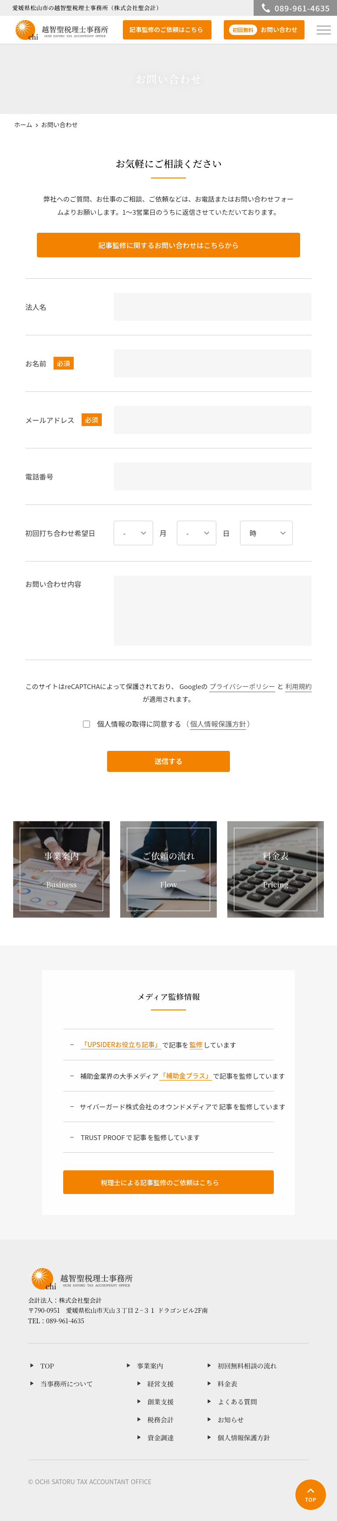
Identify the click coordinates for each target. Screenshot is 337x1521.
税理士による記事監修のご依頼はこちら (160, 1182)
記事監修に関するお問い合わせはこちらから (168, 245)
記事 (225, 1106)
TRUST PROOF (103, 1137)
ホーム (23, 125)
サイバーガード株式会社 (115, 1106)
